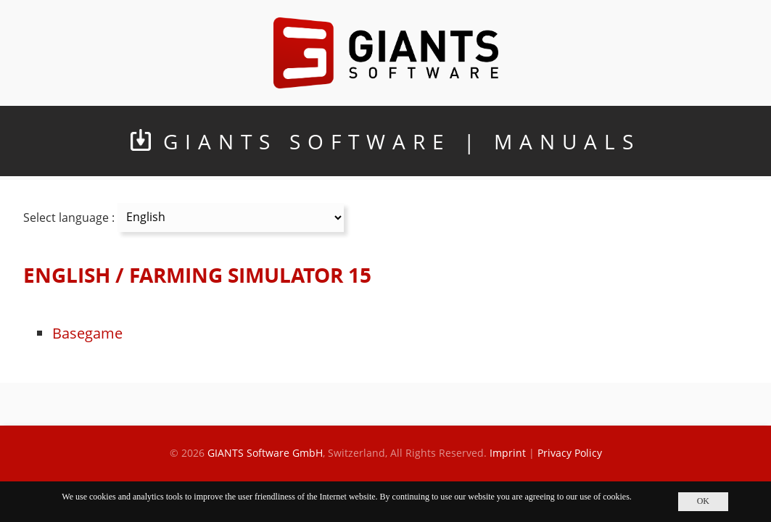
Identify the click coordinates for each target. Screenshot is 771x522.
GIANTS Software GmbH (265, 453)
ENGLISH (66, 275)
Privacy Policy (569, 453)
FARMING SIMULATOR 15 (250, 275)
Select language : (69, 217)
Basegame (87, 333)
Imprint (508, 453)
